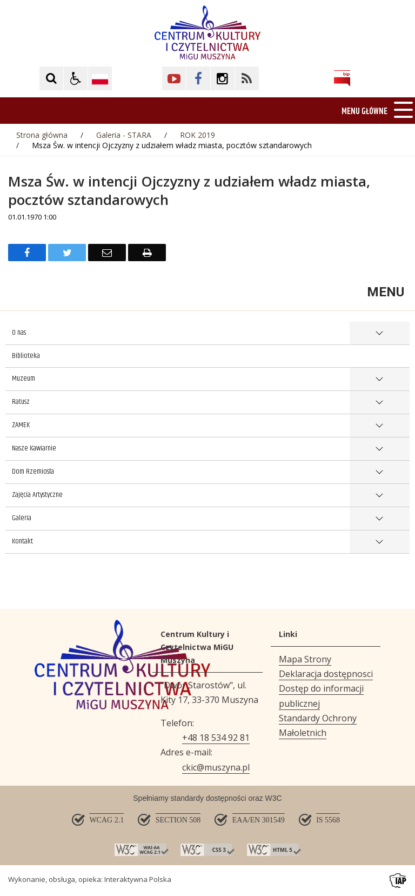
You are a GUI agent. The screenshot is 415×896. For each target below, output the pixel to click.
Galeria (21, 518)
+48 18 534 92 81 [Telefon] (216, 738)
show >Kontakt (379, 542)
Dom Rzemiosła (33, 471)
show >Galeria (379, 518)
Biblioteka (26, 356)
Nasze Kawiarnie (34, 448)
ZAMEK (21, 425)
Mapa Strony (305, 659)
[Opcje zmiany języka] (100, 78)
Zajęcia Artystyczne (37, 495)
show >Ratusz (379, 402)
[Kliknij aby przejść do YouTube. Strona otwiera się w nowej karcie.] (174, 78)
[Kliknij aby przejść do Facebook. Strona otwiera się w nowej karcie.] (198, 78)
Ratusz (21, 402)
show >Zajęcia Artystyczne (379, 495)
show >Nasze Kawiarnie (379, 449)
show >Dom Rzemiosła (379, 472)
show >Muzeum (379, 379)
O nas (19, 333)
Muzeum (23, 378)
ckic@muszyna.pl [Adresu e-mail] (216, 767)
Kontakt (22, 541)
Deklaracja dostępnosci (326, 674)
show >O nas (379, 333)
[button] (76, 78)
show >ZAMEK (379, 425)
